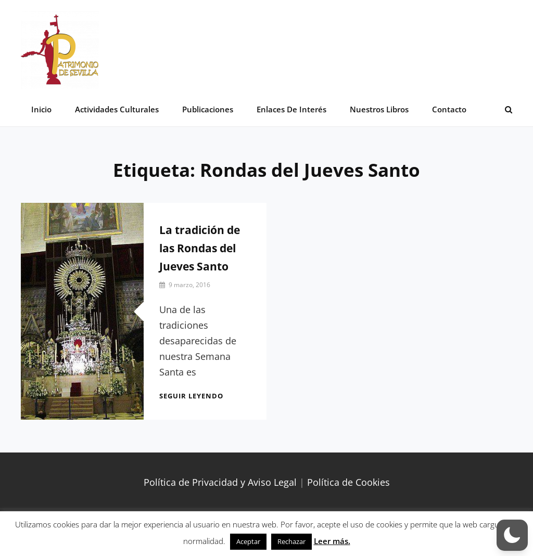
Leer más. (332, 541)
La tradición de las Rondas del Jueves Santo (199, 248)
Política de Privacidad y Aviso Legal (220, 482)
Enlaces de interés (291, 109)
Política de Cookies (348, 482)
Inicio (41, 109)
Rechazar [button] (291, 541)
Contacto (449, 109)
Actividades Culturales (117, 109)
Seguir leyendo (191, 395)
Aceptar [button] (248, 541)
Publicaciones (207, 109)
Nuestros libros (379, 109)
